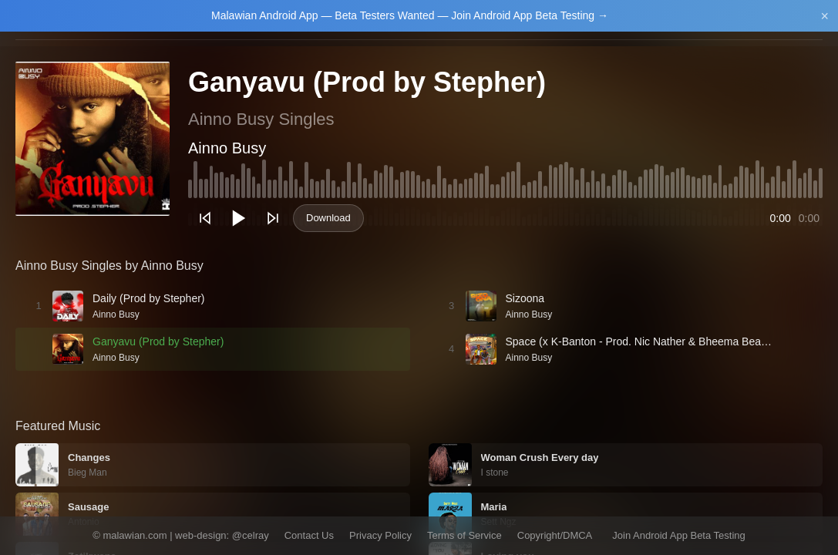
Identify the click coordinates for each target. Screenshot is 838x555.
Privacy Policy (380, 535)
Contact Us (309, 535)
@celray (250, 535)
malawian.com (135, 535)
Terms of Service (464, 535)
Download (328, 218)
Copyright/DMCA (555, 535)
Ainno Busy (227, 148)
